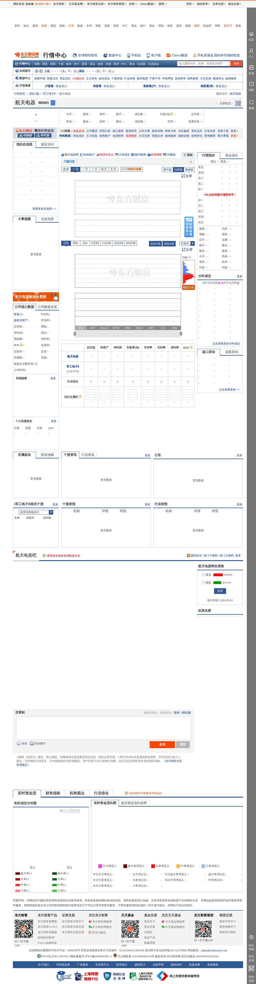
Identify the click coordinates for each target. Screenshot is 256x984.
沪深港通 (22, 85)
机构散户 (105, 135)
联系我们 (121, 964)
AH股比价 (78, 78)
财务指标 (53, 793)
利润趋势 (21, 378)
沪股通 (49, 86)
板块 (69, 64)
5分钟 (95, 243)
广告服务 (82, 964)
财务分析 (170, 131)
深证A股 (34, 93)
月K (85, 243)
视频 (188, 25)
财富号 (228, 25)
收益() (18, 314)
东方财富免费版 (47, 921)
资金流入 (61, 86)
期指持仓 (218, 78)
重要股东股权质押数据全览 (63, 555)
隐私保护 (176, 964)
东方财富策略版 (47, 932)
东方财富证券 (95, 4)
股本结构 (157, 131)
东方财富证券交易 (73, 932)
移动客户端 (42, 4)
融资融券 (230, 78)
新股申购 (39, 78)
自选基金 (153, 64)
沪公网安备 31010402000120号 (133, 956)
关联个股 (223, 131)
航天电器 (72, 356)
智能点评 (157, 135)
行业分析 (209, 131)
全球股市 (22, 70)
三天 (94, 169)
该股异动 (231, 352)
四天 (104, 169)
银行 (143, 25)
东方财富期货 (203, 915)
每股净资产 (21, 320)
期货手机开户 (227, 921)
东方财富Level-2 (47, 926)
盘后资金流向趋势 (134, 803)
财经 (17, 25)
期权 (62, 25)
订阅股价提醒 (131, 169)
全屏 (189, 176)
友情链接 (212, 964)
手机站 (136, 55)
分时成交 (204, 276)
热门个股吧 (211, 555)
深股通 (97, 86)
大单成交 (124, 154)
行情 (71, 25)
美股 (98, 25)
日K (66, 243)
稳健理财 (149, 942)
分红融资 (183, 131)
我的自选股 (24, 144)
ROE (18, 345)
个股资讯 (70, 455)
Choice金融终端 (47, 942)
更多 (234, 131)
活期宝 (148, 932)
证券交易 (218, 4)
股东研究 (131, 131)
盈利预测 (142, 78)
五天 (113, 169)
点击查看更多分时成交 (226, 343)
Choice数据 (180, 55)
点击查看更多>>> (229, 389)
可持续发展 (63, 964)
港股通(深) (207, 86)
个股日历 (69, 161)
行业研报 (129, 78)
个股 (61, 64)
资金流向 (65, 78)
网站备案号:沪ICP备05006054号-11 (91, 956)
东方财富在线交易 (73, 926)
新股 (44, 25)
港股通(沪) (149, 86)
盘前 (66, 169)
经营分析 (105, 131)
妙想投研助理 (46, 937)
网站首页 (18, 4)
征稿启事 (194, 964)
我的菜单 (202, 4)
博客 (217, 25)
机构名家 (204, 610)
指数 (37, 64)
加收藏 (29, 4)
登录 (176, 712)
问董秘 (171, 154)
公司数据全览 (47, 307)
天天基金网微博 (173, 921)
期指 (53, 25)
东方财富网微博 (100, 921)
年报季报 (167, 78)
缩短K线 (169, 243)
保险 (170, 25)
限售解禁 (192, 78)
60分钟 (131, 243)
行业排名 (101, 793)
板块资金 (104, 78)
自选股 (141, 64)
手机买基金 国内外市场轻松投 (218, 55)
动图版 (178, 169)
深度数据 (131, 135)
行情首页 (19, 93)
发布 (162, 744)
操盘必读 (78, 131)
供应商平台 (102, 964)
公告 (157, 455)
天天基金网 (76, 4)
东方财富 (21, 915)
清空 (183, 744)
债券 (179, 25)
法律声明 (158, 964)
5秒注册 (186, 712)
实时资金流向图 (105, 803)
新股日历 (52, 78)
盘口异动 (208, 352)
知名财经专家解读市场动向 (145, 793)
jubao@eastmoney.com (214, 950)
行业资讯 (87, 455)
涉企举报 (251, 947)
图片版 (167, 169)
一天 (75, 169)
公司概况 (91, 131)
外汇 (125, 25)
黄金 (134, 25)
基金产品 (149, 937)
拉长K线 (155, 243)
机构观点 (77, 793)
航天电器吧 (72, 154)
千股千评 (154, 78)
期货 (116, 25)
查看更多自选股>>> (44, 208)
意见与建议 (97, 932)
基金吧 (207, 25)
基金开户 (149, 921)
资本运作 (196, 131)
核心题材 (118, 131)
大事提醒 (24, 219)
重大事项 (223, 135)
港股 (107, 25)
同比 (44, 326)
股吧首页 (194, 555)
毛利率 (18, 339)
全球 (89, 25)
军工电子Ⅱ (49, 93)
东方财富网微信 (100, 927)
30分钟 (118, 243)
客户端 (156, 55)
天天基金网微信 (173, 927)
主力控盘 (91, 135)
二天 (85, 169)
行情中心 (22, 63)
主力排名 (91, 78)
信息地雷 (47, 219)
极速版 (189, 169)
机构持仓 (196, 135)
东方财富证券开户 (73, 921)
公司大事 (144, 131)
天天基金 (127, 915)
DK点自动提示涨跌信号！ (220, 194)
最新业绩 (183, 135)
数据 (80, 25)
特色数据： (66, 135)
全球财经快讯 (87, 55)
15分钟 (106, 243)
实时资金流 (27, 793)
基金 (152, 25)
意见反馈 (251, 958)
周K (75, 243)
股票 (35, 25)
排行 (76, 64)
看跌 (206, 582)
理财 (161, 25)
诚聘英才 (139, 964)
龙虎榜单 (180, 78)
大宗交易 (205, 78)
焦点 (26, 25)
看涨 (206, 574)
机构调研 (156, 154)
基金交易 (149, 926)
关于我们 (43, 964)
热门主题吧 (226, 555)
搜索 (238, 25)
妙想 (132, 4)
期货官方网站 (227, 932)
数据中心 (115, 55)
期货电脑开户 (227, 926)
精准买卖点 (107, 154)
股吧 (197, 25)
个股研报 (116, 78)
